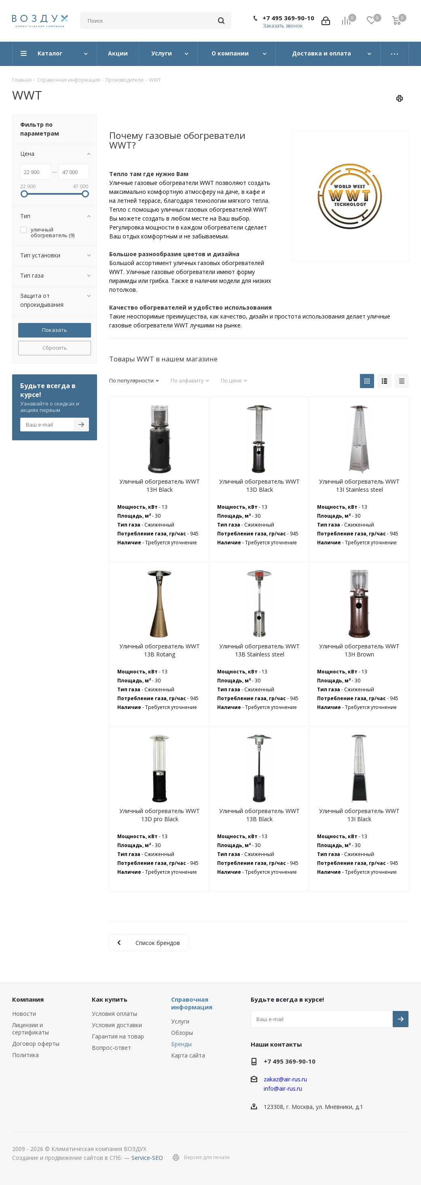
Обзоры (182, 1032)
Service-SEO (147, 1158)
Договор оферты (35, 1043)
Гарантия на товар (118, 1036)
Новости (24, 1013)
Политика (25, 1055)
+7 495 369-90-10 (288, 18)
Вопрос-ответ (111, 1047)
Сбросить (54, 347)
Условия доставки (117, 1025)
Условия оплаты (114, 1013)
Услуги (180, 1021)
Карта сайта (188, 1055)
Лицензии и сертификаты (30, 1028)
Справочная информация (191, 1003)
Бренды (181, 1044)
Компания (28, 999)
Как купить (109, 999)
